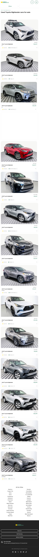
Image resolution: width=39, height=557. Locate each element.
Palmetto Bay (29, 508)
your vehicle (19, 537)
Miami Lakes (29, 503)
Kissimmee (10, 500)
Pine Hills (29, 510)
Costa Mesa (29, 491)
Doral (10, 494)
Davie (10, 493)
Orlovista (10, 508)
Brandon (29, 489)
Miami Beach (29, 501)
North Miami (29, 505)
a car (19, 530)
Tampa (10, 514)
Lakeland (29, 500)
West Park (10, 515)
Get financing (19, 533)
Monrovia (10, 505)
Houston (29, 498)
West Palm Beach (29, 514)
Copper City (10, 491)
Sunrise (29, 512)
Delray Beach (29, 493)
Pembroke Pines (10, 510)
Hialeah (28, 496)
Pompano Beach (10, 512)
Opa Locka (10, 507)
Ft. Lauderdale (29, 494)
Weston (29, 515)
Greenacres (10, 496)
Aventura (10, 489)
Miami (10, 501)
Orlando (29, 507)
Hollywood (10, 498)
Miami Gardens (10, 503)
